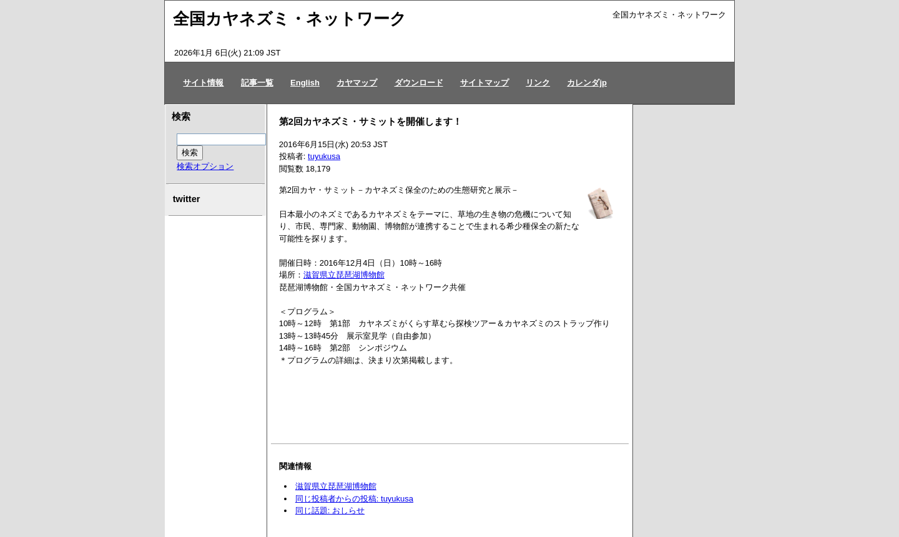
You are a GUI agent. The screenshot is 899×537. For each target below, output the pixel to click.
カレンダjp (587, 82)
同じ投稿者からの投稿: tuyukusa (354, 498)
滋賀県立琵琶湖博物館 (344, 274)
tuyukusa (324, 156)
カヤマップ (357, 82)
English (305, 82)
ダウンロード (419, 82)
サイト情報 (203, 82)
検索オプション (205, 166)
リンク (538, 82)
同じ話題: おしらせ (330, 510)
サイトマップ (484, 82)
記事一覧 (257, 82)
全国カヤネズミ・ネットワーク (289, 18)
